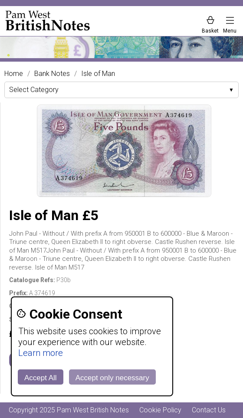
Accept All (40, 378)
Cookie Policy (160, 410)
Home (13, 73)
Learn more (40, 353)
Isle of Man (98, 73)
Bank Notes (52, 73)
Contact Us (209, 410)
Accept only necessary (112, 378)
